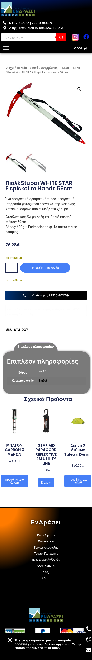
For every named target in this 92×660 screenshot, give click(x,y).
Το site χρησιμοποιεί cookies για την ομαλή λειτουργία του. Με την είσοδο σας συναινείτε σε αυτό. (48, 644)
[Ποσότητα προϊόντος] (11, 268)
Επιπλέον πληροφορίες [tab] (36, 347)
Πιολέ (64, 68)
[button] (79, 89)
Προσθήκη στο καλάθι (45, 268)
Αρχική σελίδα (16, 68)
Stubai (42, 381)
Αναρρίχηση (49, 68)
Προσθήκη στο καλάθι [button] (14, 481)
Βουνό (34, 68)
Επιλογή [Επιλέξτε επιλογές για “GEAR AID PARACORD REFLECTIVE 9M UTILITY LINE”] (46, 483)
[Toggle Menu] (6, 48)
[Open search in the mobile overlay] (33, 37)
